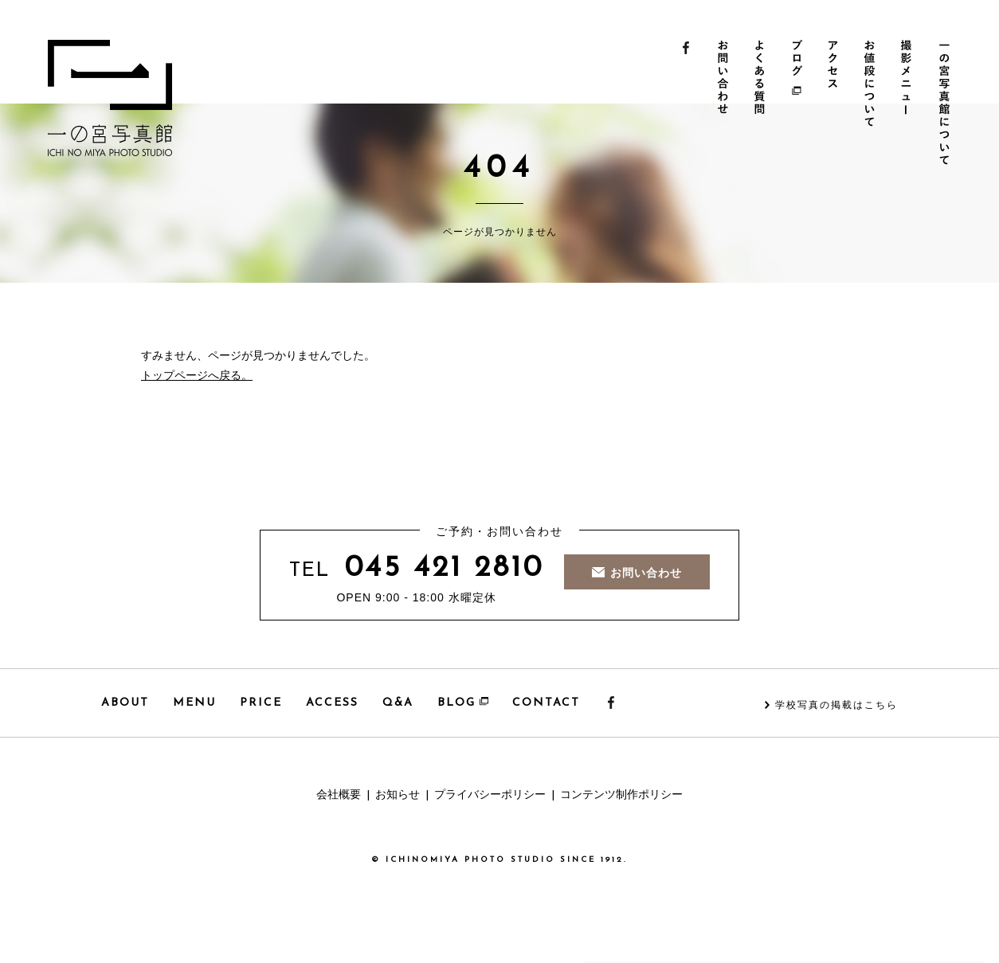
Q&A (397, 703)
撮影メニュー (911, 104)
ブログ (798, 104)
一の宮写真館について (948, 104)
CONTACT (546, 703)
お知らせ (397, 795)
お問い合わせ (723, 104)
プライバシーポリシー (490, 795)
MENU (194, 703)
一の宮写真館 (110, 98)
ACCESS (332, 703)
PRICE (261, 703)
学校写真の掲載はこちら (836, 706)
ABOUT (125, 703)
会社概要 (338, 795)
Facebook (686, 104)
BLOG (462, 703)
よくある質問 (761, 104)
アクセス (836, 104)
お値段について (873, 104)
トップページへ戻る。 (197, 376)
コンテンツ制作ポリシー (621, 795)
